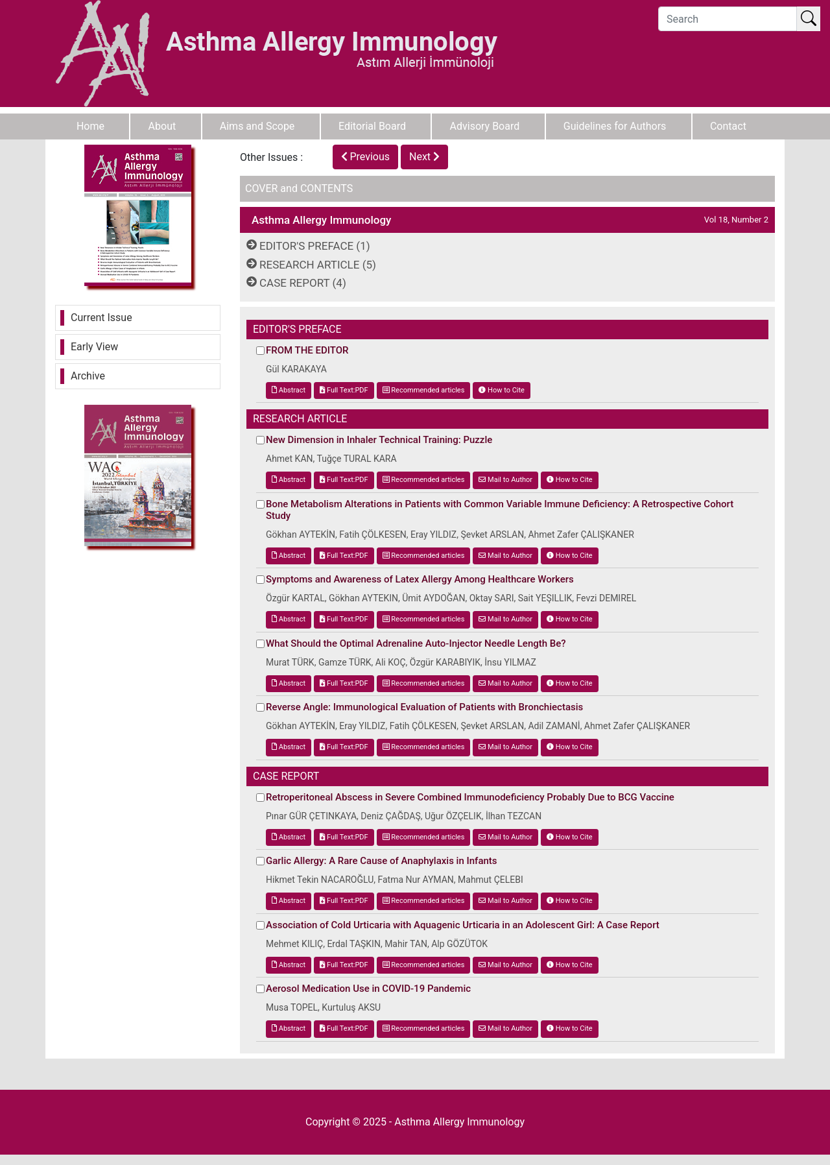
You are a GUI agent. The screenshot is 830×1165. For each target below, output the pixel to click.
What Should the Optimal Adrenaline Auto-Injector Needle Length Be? (416, 643)
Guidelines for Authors (615, 126)
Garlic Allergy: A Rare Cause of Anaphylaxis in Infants (381, 861)
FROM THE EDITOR (307, 350)
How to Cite (502, 390)
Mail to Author (505, 479)
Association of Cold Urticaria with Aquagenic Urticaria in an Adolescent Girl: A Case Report (462, 925)
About (162, 126)
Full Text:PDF (344, 390)
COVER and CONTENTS (299, 188)
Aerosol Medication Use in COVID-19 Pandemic (368, 988)
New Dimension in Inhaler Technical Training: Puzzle (379, 440)
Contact (728, 126)
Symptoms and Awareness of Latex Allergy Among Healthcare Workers (420, 579)
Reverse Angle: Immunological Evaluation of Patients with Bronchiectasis (424, 707)
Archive (88, 376)
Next (424, 156)
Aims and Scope (257, 126)
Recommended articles (424, 390)
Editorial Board (372, 126)
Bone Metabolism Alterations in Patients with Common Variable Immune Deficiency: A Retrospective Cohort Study (499, 510)
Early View (94, 347)
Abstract (288, 390)
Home (90, 126)
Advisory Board (485, 126)
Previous (365, 156)
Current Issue (101, 317)
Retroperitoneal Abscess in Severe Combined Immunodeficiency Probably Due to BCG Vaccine (470, 797)
